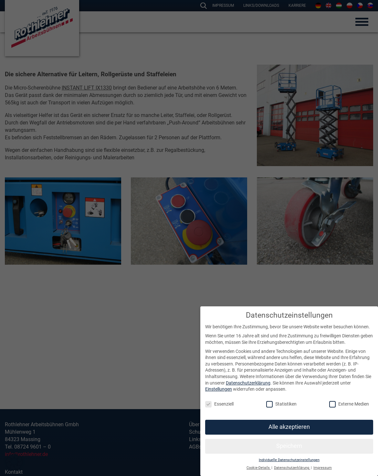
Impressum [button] (322, 468)
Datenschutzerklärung (248, 383)
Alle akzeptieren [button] (289, 427)
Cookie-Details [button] (259, 468)
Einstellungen (218, 389)
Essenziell (219, 404)
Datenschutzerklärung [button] (292, 468)
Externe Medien (349, 404)
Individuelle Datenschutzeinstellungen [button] (289, 460)
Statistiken (281, 404)
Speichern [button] (289, 446)
